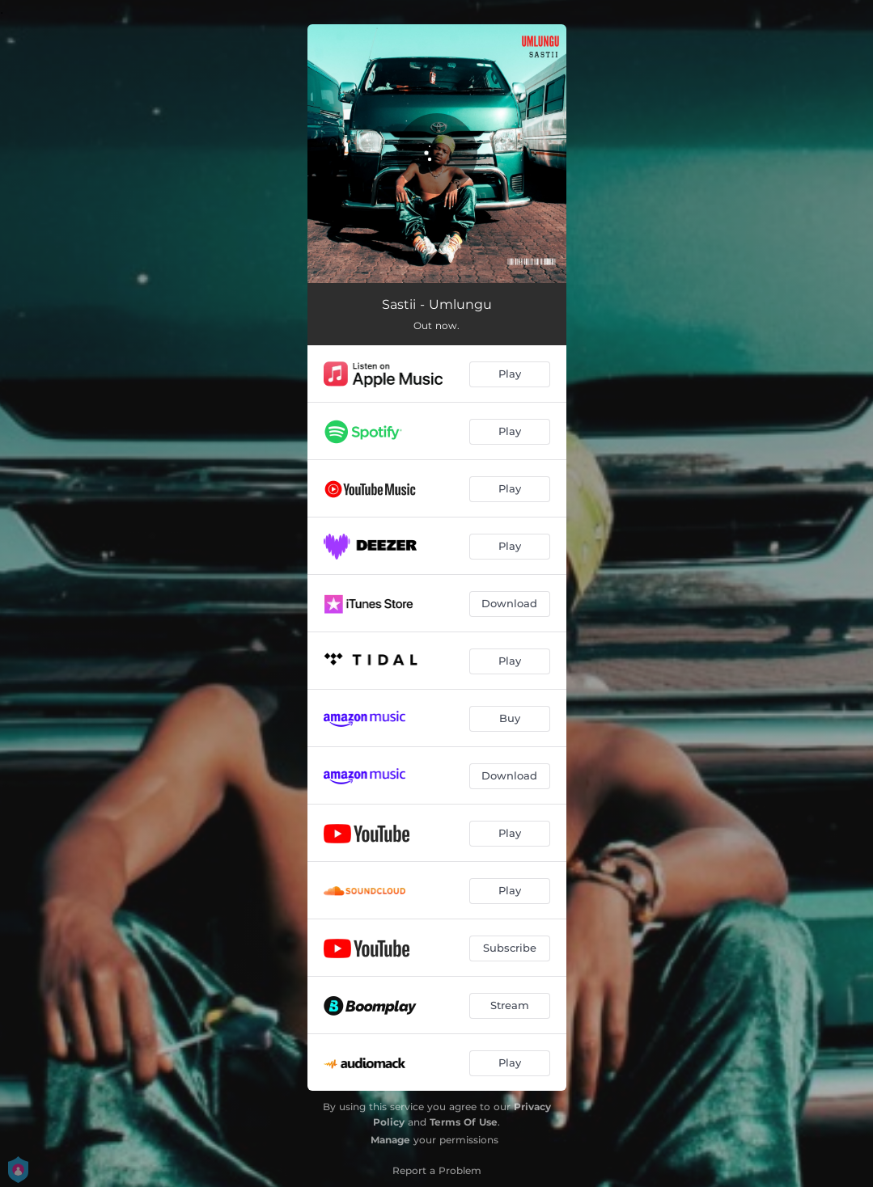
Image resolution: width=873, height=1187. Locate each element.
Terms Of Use (464, 1122)
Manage (390, 1140)
